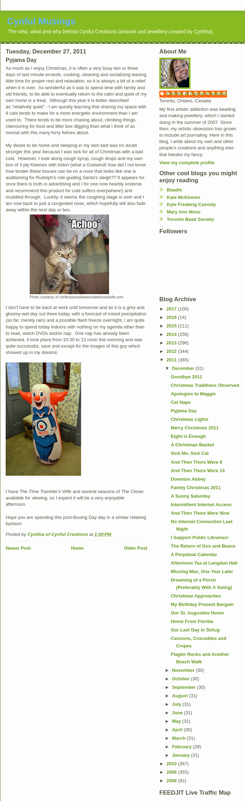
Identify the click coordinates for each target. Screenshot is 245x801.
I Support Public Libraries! (199, 537)
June (178, 712)
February (182, 746)
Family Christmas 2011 (196, 487)
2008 (172, 780)
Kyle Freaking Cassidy (191, 204)
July (177, 704)
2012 (172, 351)
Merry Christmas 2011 (194, 427)
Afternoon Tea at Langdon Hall (204, 563)
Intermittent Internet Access (201, 504)
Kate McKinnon (183, 197)
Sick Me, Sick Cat (190, 453)
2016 (172, 317)
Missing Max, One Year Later (202, 571)
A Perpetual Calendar (194, 554)
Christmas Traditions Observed (205, 385)
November (184, 670)
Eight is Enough (188, 436)
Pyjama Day (183, 410)
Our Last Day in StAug (195, 630)
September (184, 687)
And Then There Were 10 (197, 470)
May (177, 721)
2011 (172, 359)
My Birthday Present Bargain (202, 604)
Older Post (135, 548)
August (180, 695)
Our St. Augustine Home (197, 613)
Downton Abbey (188, 479)
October (181, 678)
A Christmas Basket (192, 444)
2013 (172, 342)
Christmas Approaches (196, 596)
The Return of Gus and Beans (203, 546)
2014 (172, 334)
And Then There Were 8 (196, 462)
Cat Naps (180, 402)
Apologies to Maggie (193, 393)
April (178, 729)
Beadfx (174, 190)
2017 (172, 308)
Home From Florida (192, 621)
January (181, 755)
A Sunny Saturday (190, 496)
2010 (172, 763)
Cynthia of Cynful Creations (196, 93)
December (183, 368)
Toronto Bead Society (190, 219)
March (179, 738)
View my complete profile (187, 162)
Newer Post (18, 548)
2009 (172, 772)
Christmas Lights (189, 419)
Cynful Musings (41, 21)
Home (77, 548)
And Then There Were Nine (200, 513)
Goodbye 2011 (186, 376)
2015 (172, 325)
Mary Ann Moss (184, 211)
